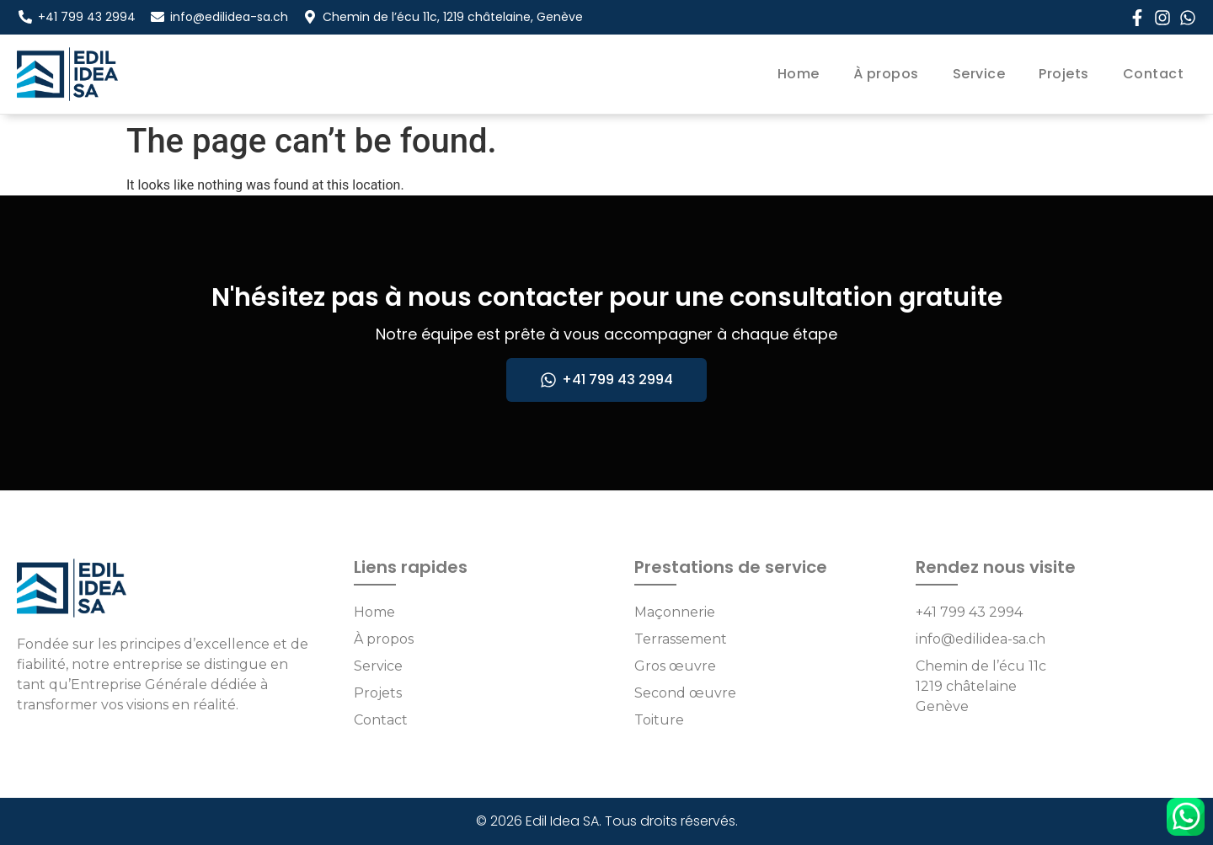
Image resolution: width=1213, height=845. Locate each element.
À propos (886, 73)
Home (798, 73)
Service (979, 73)
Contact (1153, 73)
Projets (1064, 73)
